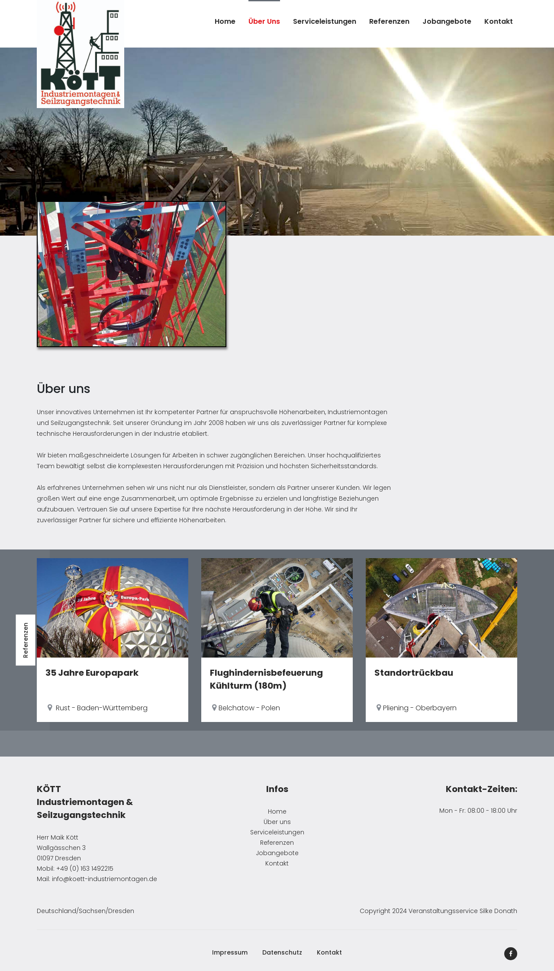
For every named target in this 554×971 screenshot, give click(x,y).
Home (225, 21)
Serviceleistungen (324, 21)
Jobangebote (446, 21)
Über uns (264, 21)
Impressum (230, 952)
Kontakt (498, 21)
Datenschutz (282, 952)
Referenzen (389, 21)
